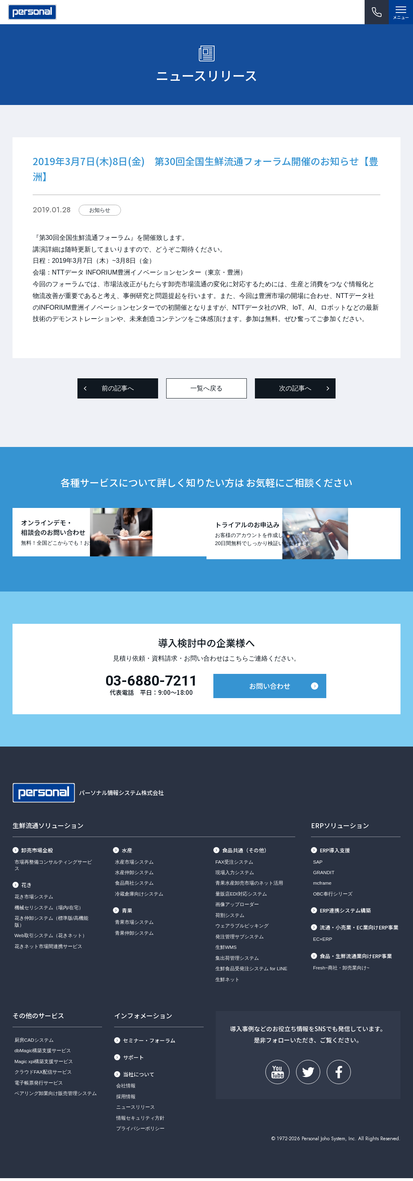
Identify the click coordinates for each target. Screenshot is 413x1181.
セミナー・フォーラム (149, 1043)
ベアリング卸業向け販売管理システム (56, 1095)
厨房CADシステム (34, 1042)
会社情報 (126, 1088)
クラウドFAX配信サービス (43, 1074)
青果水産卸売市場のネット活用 (249, 885)
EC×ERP (322, 941)
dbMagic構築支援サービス (43, 1052)
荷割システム (229, 917)
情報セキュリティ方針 (140, 1120)
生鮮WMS (226, 949)
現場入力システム (234, 874)
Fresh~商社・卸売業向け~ (341, 970)
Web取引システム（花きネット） (51, 937)
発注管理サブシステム (239, 939)
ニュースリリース (135, 1109)
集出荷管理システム (237, 960)
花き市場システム (34, 899)
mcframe (322, 885)
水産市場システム (134, 864)
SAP (318, 864)
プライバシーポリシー (140, 1131)
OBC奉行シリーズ (333, 896)
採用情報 (126, 1098)
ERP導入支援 (335, 852)
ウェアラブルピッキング (242, 928)
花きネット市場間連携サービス (48, 948)
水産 (127, 852)
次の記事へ (295, 388)
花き (26, 888)
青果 (127, 913)
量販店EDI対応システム (241, 896)
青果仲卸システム (134, 935)
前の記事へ (118, 388)
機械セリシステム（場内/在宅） (49, 909)
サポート (133, 1060)
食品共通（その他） (245, 852)
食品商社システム (134, 885)
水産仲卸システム (134, 874)
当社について (138, 1076)
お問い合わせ (270, 688)
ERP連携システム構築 (345, 913)
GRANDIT (323, 874)
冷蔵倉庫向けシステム (139, 896)
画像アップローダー (237, 907)
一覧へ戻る (206, 388)
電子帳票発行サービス (39, 1085)
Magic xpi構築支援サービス (44, 1063)
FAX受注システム (234, 864)
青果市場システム (134, 924)
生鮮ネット (227, 981)
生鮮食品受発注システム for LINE (251, 971)
